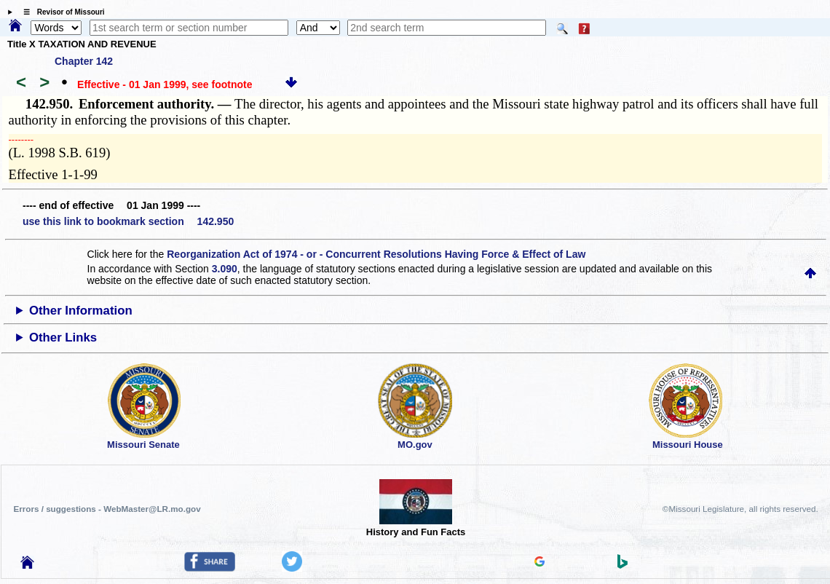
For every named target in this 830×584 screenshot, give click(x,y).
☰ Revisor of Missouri (60, 12)
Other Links (63, 337)
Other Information (81, 310)
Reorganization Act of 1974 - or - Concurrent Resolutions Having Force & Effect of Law (376, 254)
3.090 (224, 269)
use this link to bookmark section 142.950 (128, 221)
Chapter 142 (84, 61)
